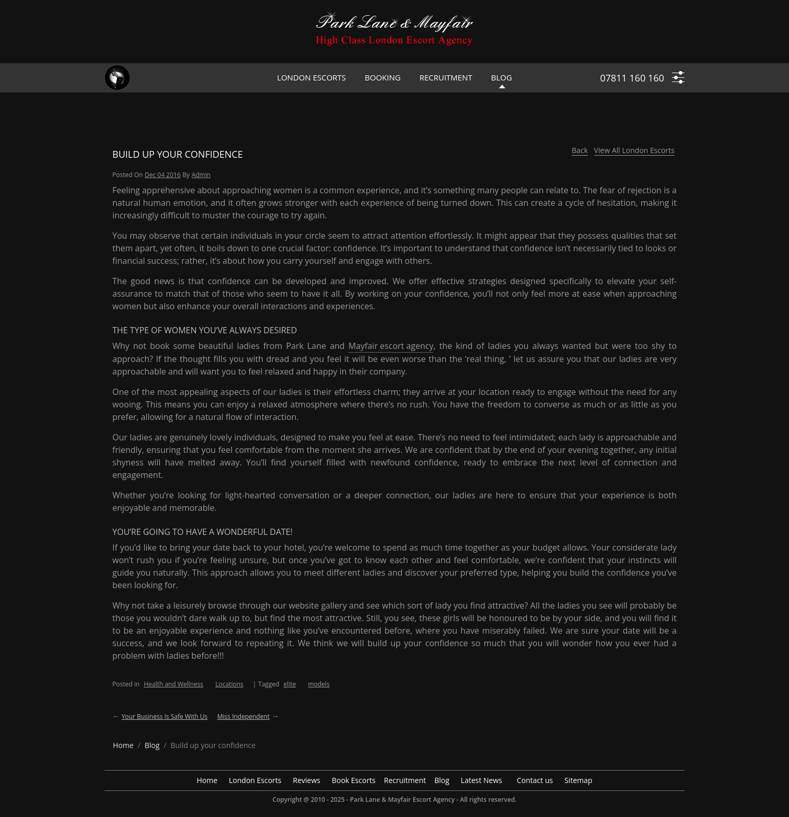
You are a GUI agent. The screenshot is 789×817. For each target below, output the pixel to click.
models (319, 684)
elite (290, 684)
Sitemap (578, 780)
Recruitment (446, 77)
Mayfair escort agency (391, 346)
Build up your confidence (177, 154)
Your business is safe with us (164, 716)
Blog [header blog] (501, 77)
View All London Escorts (634, 150)
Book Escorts (354, 780)
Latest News (481, 780)
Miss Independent (243, 716)
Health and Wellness (173, 684)
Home (206, 780)
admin (201, 174)
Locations (229, 684)
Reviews (306, 780)
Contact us (535, 780)
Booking (383, 77)
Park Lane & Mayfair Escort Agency (402, 799)
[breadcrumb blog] (152, 745)
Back (580, 150)
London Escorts (311, 77)
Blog (441, 780)
